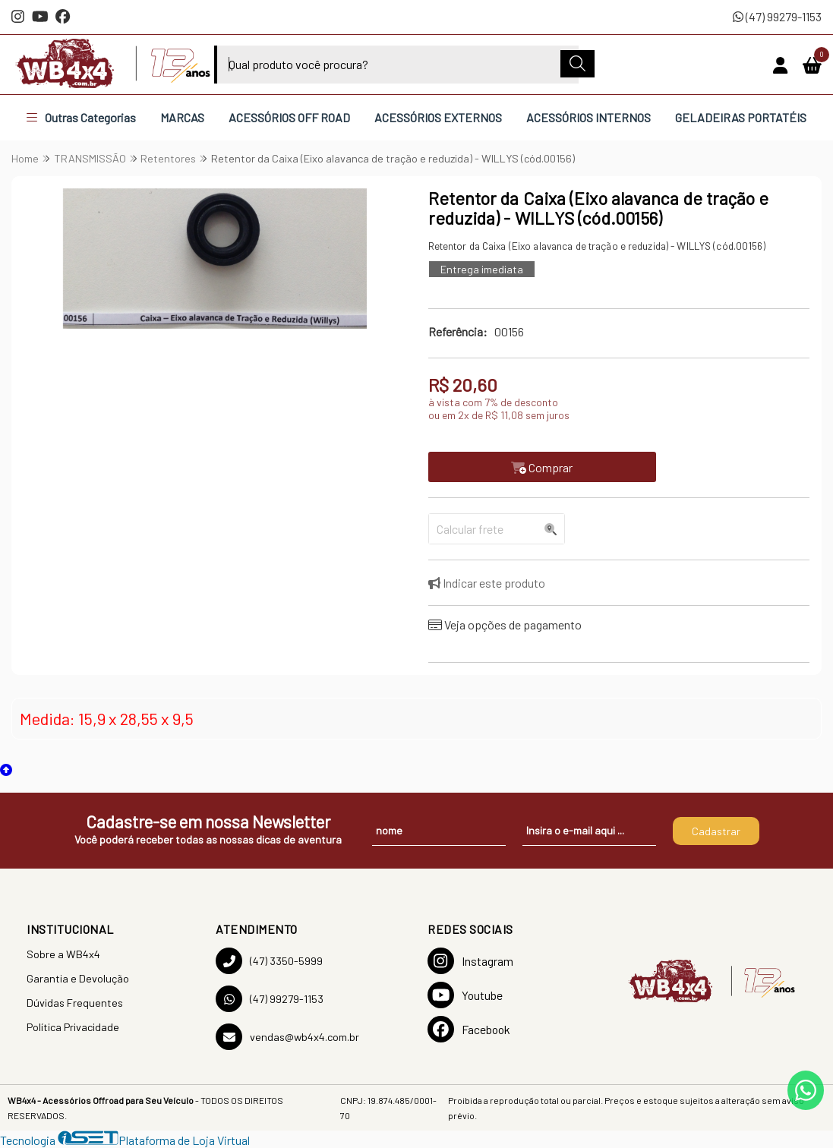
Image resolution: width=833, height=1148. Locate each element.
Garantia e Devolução (78, 978)
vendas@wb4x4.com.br (287, 1036)
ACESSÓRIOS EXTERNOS (438, 117)
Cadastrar (716, 831)
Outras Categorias (81, 117)
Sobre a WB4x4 (63, 954)
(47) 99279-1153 (777, 16)
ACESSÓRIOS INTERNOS (588, 117)
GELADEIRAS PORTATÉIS (740, 117)
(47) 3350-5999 (269, 961)
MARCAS (182, 117)
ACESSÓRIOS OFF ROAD (289, 117)
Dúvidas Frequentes (75, 1002)
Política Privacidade (73, 1026)
